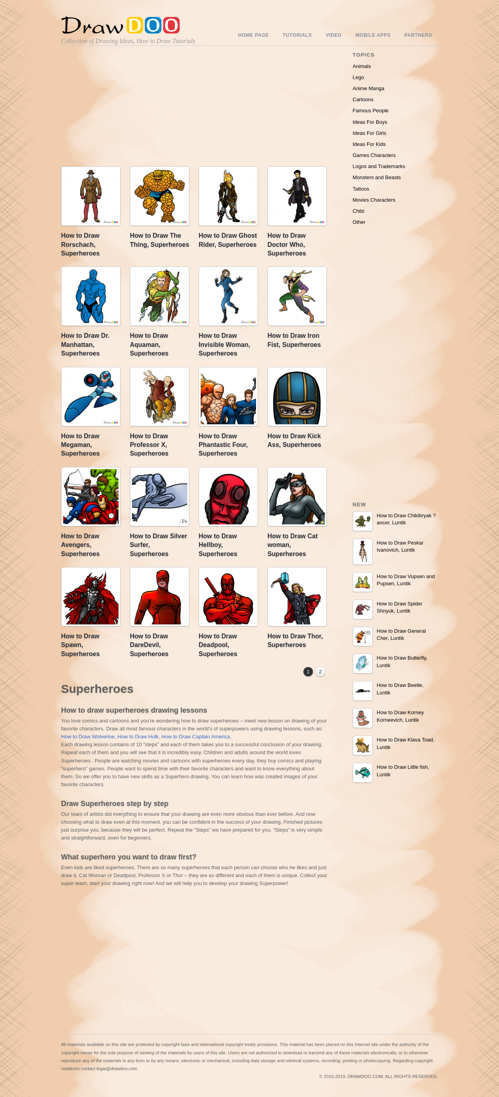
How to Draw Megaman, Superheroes (80, 445)
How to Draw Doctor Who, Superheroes (286, 244)
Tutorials (297, 35)
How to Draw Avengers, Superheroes (80, 545)
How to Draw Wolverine (88, 737)
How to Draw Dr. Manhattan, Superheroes (85, 344)
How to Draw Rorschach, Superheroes (80, 244)
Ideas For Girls (369, 133)
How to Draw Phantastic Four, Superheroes (223, 445)
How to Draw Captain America (196, 737)
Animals (362, 66)
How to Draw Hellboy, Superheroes (218, 545)
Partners (418, 35)
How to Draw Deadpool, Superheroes (218, 645)
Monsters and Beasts (377, 177)
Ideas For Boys (370, 122)
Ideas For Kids (369, 144)
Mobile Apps (373, 35)
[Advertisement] (128, 108)
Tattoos (361, 189)
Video (333, 35)
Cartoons (363, 99)
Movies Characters (374, 200)
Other (359, 222)
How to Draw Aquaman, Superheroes (149, 344)
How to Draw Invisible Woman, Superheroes (224, 344)
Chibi (359, 211)
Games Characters (374, 155)
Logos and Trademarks (379, 166)
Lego (358, 77)
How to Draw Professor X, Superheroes (149, 445)
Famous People (371, 110)
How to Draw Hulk (137, 737)
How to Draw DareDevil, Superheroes (149, 645)
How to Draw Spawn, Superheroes (80, 645)
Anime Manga (368, 88)
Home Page (253, 35)
